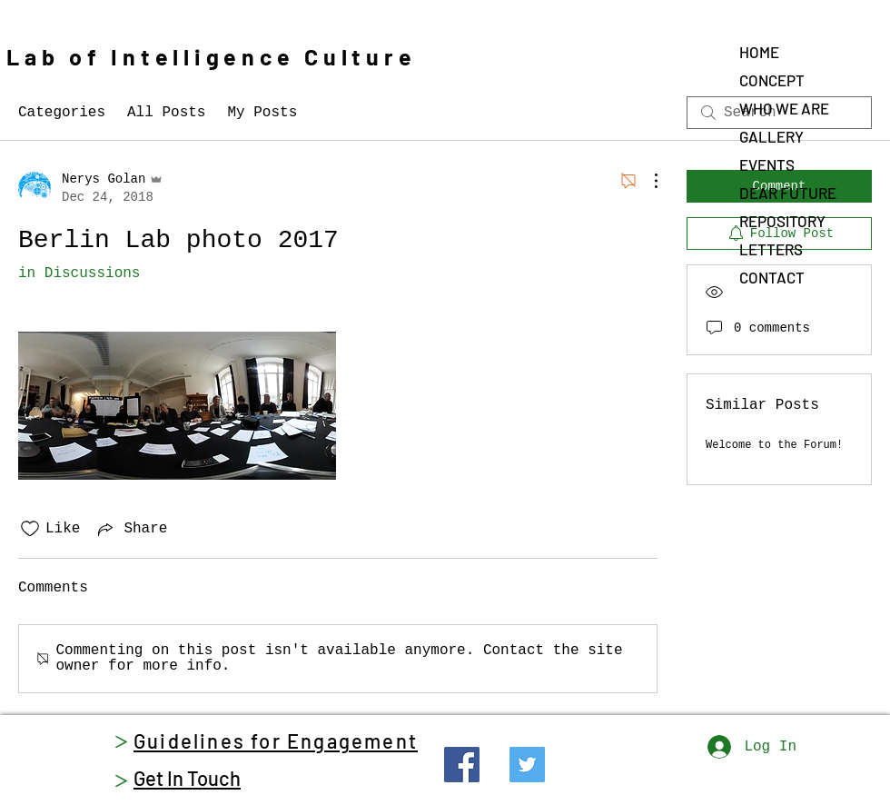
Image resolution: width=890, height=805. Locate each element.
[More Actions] (647, 181)
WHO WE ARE (784, 108)
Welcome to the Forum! (774, 445)
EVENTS (767, 164)
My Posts (262, 112)
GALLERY (771, 136)
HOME (759, 52)
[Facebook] (462, 764)
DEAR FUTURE (787, 193)
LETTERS (771, 249)
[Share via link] (130, 529)
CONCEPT (772, 80)
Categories (61, 112)
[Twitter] (527, 764)
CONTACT (772, 277)
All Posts (166, 112)
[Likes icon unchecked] (30, 529)
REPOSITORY (782, 221)
